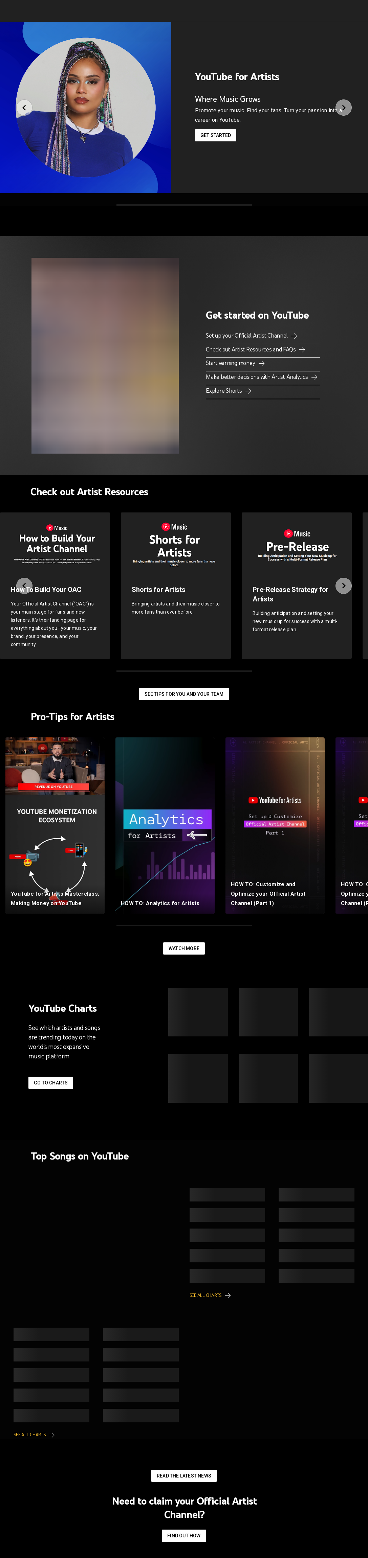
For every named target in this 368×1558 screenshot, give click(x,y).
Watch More (184, 948)
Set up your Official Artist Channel (247, 335)
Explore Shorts (224, 390)
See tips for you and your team (184, 694)
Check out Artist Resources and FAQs (251, 349)
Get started (215, 135)
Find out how (183, 1535)
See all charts (206, 1295)
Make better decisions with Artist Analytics (257, 377)
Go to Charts (51, 1082)
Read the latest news (184, 1476)
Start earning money (231, 363)
